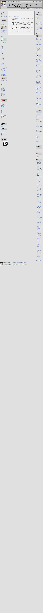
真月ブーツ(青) (39, 208)
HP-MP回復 (3, 105)
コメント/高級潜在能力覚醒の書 (39, 199)
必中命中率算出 (4, 75)
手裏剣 (2, 112)
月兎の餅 (37, 56)
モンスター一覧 (3, 42)
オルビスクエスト (39, 70)
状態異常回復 (3, 106)
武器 (2, 84)
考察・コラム (3, 32)
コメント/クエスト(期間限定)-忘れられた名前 (39, 193)
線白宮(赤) (38, 212)
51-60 (2, 51)
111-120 (2, 58)
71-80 (2, 53)
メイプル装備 (3, 94)
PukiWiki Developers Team (17, 262)
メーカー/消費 (38, 29)
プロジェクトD (38, 260)
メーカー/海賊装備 (39, 28)
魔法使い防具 (3, 89)
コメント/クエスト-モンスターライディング (39, 184)
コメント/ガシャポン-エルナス (39, 181)
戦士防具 (2, 88)
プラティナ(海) (39, 213)
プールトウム (39, 206)
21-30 (2, 47)
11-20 (2, 46)
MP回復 (2, 104)
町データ (37, 150)
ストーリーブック (4, 130)
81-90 (2, 54)
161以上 (2, 64)
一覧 (14, 1)
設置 (2, 126)
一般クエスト (38, 38)
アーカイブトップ (4, 16)
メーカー (37, 17)
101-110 (2, 57)
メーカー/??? (38, 30)
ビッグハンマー (39, 222)
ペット (2, 35)
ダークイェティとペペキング (14, 16)
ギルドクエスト (38, 81)
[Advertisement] (5, 165)
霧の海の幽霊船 (38, 75)
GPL (25, 262)
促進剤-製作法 (3, 134)
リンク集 (37, 156)
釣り (36, 108)
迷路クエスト (38, 71)
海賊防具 (2, 93)
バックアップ (40, 8)
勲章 (2, 85)
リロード (11, 1)
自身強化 (2, 107)
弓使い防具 (3, 90)
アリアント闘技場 (39, 60)
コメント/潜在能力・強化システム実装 (39, 177)
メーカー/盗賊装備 (39, 27)
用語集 (2, 36)
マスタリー (3, 116)
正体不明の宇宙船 (39, 92)
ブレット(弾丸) (3, 115)
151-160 (2, 63)
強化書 (2, 109)
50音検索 (3, 74)
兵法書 (2, 111)
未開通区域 (37, 89)
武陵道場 (37, 86)
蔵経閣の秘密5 (38, 82)
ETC (2, 135)
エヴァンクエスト (39, 48)
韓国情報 (2, 24)
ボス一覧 (3, 70)
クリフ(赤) (38, 207)
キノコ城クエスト (39, 87)
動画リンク (37, 157)
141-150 (2, 62)
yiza (9, 263)
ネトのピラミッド (39, 88)
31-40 (2, 48)
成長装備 (2, 95)
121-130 (2, 59)
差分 (36, 8)
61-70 (2, 52)
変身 (2, 120)
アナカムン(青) (39, 226)
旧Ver (3, 43)
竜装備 (2, 96)
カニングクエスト (39, 59)
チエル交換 (37, 103)
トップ (9, 1)
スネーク (38, 223)
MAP (36, 151)
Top (9, 4)
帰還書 (2, 110)
